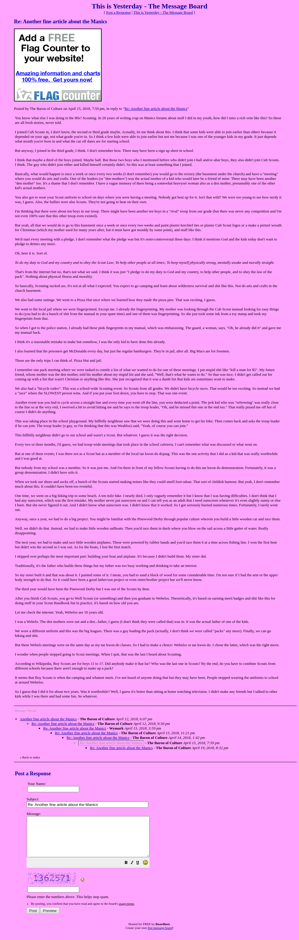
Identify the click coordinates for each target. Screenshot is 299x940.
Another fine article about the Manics (48, 719)
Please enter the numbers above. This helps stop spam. (160, 859)
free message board (160, 935)
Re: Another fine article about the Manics (155, 108)
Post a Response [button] (118, 12)
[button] (140, 871)
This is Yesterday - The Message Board (163, 12)
